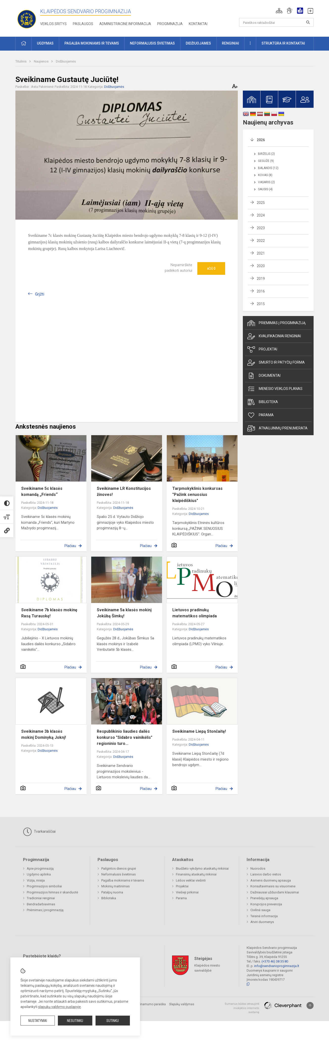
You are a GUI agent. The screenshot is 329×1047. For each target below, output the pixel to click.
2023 (261, 228)
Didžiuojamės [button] (198, 43)
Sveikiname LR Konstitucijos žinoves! (124, 491)
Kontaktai (198, 24)
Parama (260, 415)
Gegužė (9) (266, 161)
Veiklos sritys (53, 24)
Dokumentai (263, 376)
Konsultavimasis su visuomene (272, 886)
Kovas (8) (265, 175)
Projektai (262, 349)
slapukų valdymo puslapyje (59, 1007)
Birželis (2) (266, 154)
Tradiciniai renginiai (41, 898)
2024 (261, 215)
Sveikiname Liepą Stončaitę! (199, 731)
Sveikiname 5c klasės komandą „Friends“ (41, 491)
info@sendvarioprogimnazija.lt (276, 966)
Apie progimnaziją (40, 868)
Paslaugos (83, 24)
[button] (279, 11)
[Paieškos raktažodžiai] (276, 22)
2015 (261, 304)
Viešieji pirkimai (187, 892)
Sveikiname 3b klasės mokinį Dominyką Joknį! (43, 734)
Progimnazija (170, 24)
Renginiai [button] (230, 43)
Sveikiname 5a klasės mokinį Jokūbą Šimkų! (124, 613)
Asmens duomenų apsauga (270, 880)
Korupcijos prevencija (266, 904)
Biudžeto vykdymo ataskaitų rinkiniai (202, 868)
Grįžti (39, 294)
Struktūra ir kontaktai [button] (283, 43)
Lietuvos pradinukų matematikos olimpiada (194, 613)
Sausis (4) (265, 189)
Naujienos (41, 61)
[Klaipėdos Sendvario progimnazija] (26, 17)
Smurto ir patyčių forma (276, 363)
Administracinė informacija (125, 24)
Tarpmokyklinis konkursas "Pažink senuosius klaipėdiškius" (197, 494)
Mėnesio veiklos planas (274, 389)
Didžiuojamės (66, 61)
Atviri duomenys (262, 922)
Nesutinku (75, 1021)
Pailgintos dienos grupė (118, 868)
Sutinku (112, 1021)
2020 (261, 266)
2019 (261, 279)
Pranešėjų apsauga (264, 898)
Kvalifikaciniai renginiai (274, 336)
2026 (261, 140)
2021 (261, 253)
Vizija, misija (36, 880)
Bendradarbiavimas (41, 904)
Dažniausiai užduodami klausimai (274, 892)
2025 (261, 203)
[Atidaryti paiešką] (308, 22)
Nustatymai (37, 1021)
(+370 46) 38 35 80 (275, 961)
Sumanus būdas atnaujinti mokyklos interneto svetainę (242, 1008)
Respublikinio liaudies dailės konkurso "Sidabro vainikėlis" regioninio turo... (124, 737)
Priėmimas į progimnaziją (276, 323)
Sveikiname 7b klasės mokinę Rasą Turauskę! (49, 613)
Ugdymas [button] (45, 43)
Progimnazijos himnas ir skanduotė (52, 892)
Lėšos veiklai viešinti (191, 880)
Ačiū (211, 268)
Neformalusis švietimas (118, 874)
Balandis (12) (268, 168)
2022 (261, 241)
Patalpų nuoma (112, 892)
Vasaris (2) (266, 182)
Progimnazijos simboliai (44, 886)
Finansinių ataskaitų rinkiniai (196, 874)
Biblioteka (262, 402)
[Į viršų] (310, 1005)
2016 (261, 291)
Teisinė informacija (264, 916)
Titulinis (21, 61)
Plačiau (70, 546)
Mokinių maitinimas (115, 886)
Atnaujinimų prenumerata (277, 428)
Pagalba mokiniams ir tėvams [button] (91, 43)
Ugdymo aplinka (39, 874)
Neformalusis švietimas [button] (152, 43)
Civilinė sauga (260, 910)
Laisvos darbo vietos (265, 874)
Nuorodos (257, 868)
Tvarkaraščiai (39, 831)
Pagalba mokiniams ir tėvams (122, 880)
